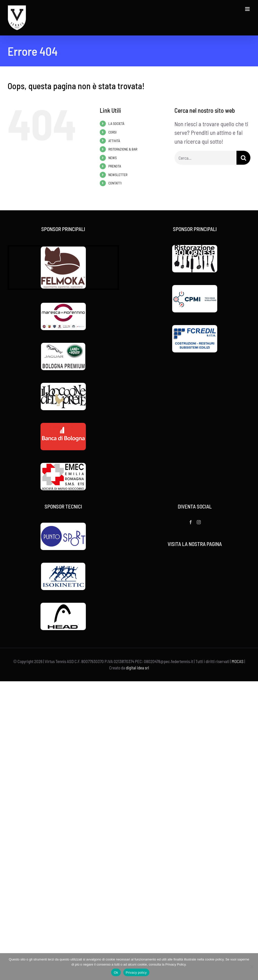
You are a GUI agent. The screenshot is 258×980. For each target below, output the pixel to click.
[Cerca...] (205, 158)
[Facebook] (191, 522)
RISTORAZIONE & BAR (122, 149)
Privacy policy (136, 972)
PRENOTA (114, 166)
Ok (116, 972)
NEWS (112, 158)
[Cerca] (243, 158)
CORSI (112, 132)
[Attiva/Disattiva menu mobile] (247, 9)
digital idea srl (137, 667)
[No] (251, 966)
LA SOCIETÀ (116, 123)
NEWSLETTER (117, 175)
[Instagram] (199, 522)
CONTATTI (115, 183)
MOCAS (238, 661)
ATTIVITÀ (114, 141)
